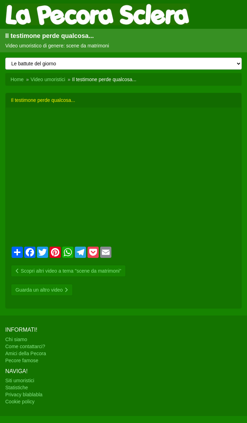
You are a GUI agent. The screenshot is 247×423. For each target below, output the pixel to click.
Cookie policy (19, 401)
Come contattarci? (25, 346)
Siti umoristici (19, 380)
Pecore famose (21, 360)
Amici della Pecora (25, 353)
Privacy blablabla (24, 394)
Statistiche (16, 387)
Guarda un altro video (41, 290)
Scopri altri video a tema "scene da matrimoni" (68, 271)
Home (17, 79)
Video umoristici (48, 79)
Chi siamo (16, 339)
